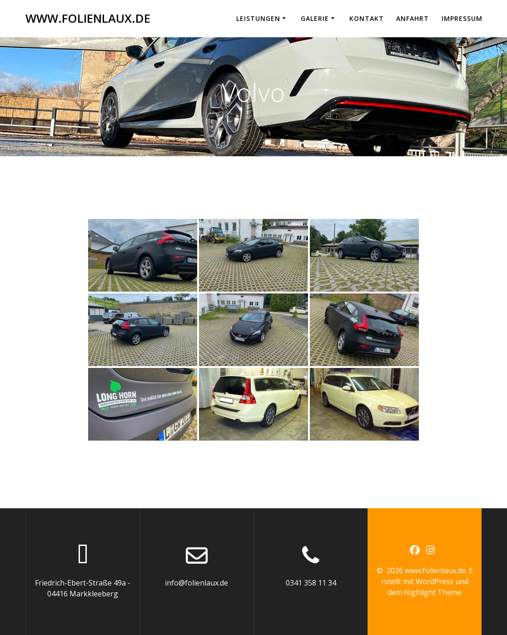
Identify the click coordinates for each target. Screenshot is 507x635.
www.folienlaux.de (87, 19)
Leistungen (258, 18)
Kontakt (366, 18)
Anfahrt (412, 18)
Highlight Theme (433, 592)
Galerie (315, 18)
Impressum (462, 18)
